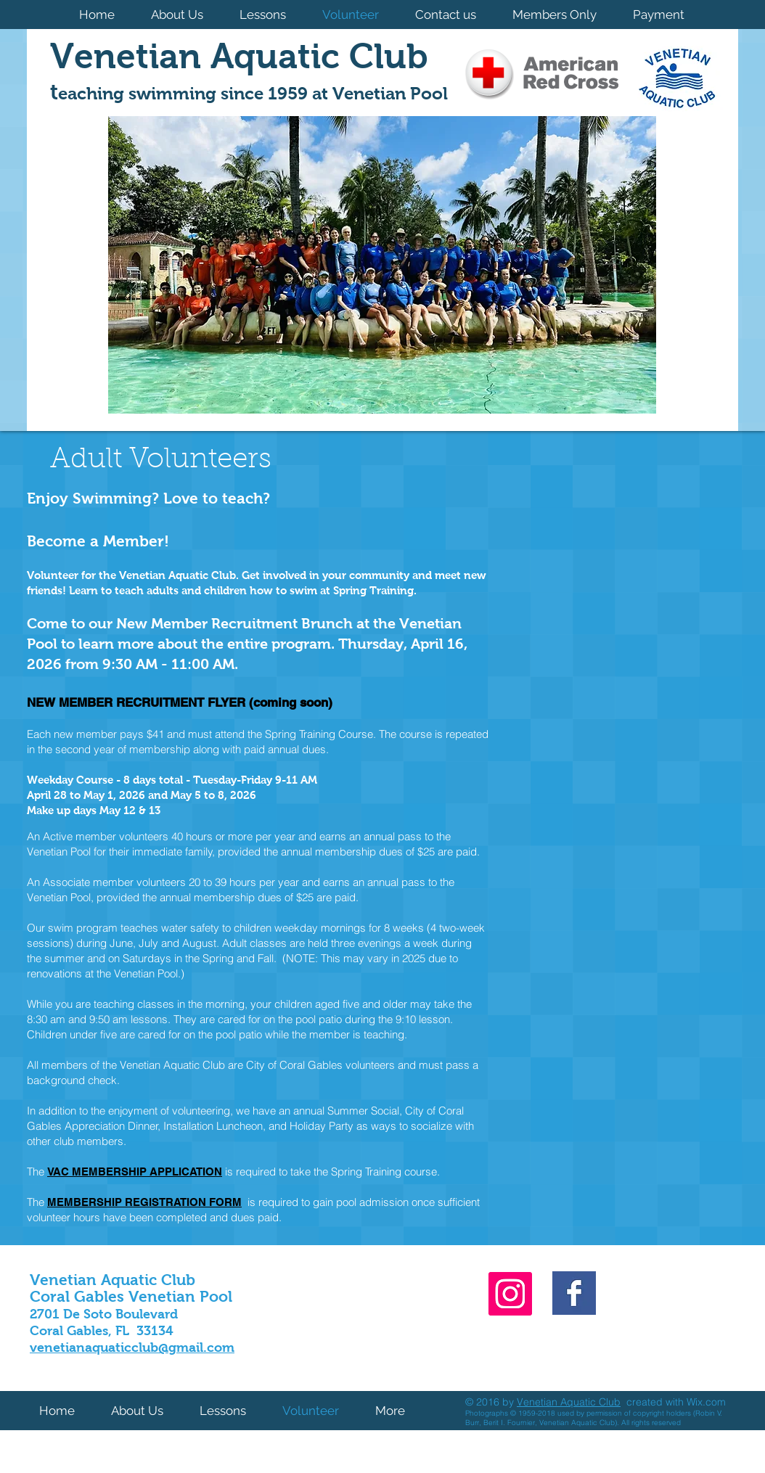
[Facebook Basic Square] (574, 1293)
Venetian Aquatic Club (569, 1401)
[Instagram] (510, 1294)
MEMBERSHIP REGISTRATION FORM (144, 1202)
